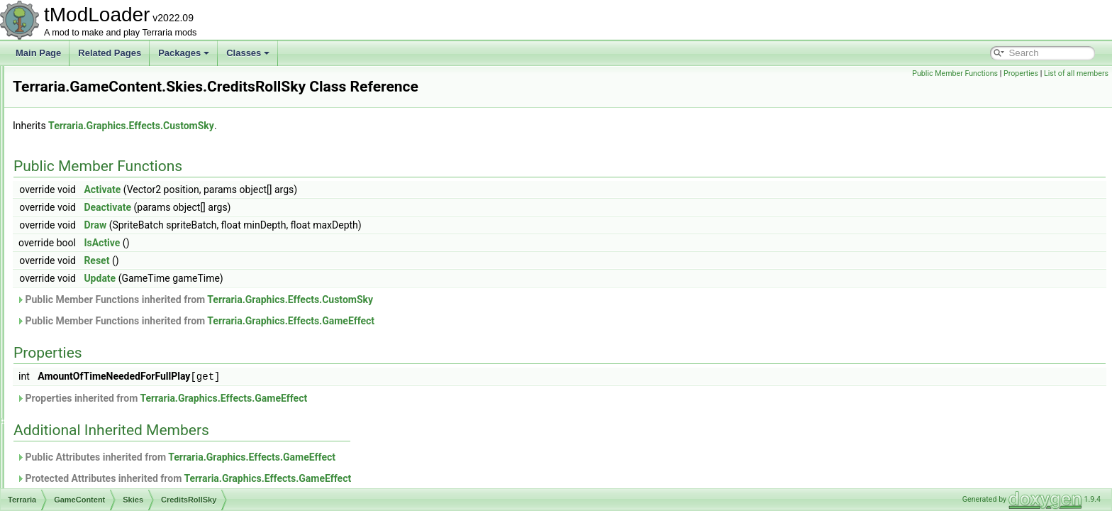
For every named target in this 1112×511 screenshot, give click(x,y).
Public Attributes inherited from (353, 456)
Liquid (81, 96)
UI (74, 471)
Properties (1020, 73)
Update (277, 278)
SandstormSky (108, 378)
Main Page (38, 53)
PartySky (98, 362)
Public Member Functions (955, 73)
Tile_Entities (93, 456)
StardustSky (104, 424)
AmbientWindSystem (109, 487)
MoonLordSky (107, 331)
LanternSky (102, 299)
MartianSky (102, 315)
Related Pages (109, 53)
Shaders (85, 206)
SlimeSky (98, 393)
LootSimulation (98, 112)
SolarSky (98, 409)
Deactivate (284, 207)
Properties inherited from (339, 397)
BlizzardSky (103, 268)
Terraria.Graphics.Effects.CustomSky (308, 125)
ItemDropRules (98, 81)
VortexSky (100, 440)
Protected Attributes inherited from (361, 477)
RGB (79, 190)
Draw (272, 225)
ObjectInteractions (104, 159)
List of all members (1076, 73)
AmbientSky (103, 253)
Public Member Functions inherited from (372, 299)
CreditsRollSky (109, 284)
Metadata (87, 128)
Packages (183, 53)
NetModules (92, 143)
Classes (247, 53)
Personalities (94, 175)
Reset (274, 260)
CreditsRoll (102, 237)
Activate (279, 189)
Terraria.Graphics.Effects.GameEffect (468, 320)
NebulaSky (101, 346)
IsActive (279, 242)
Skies (80, 221)
